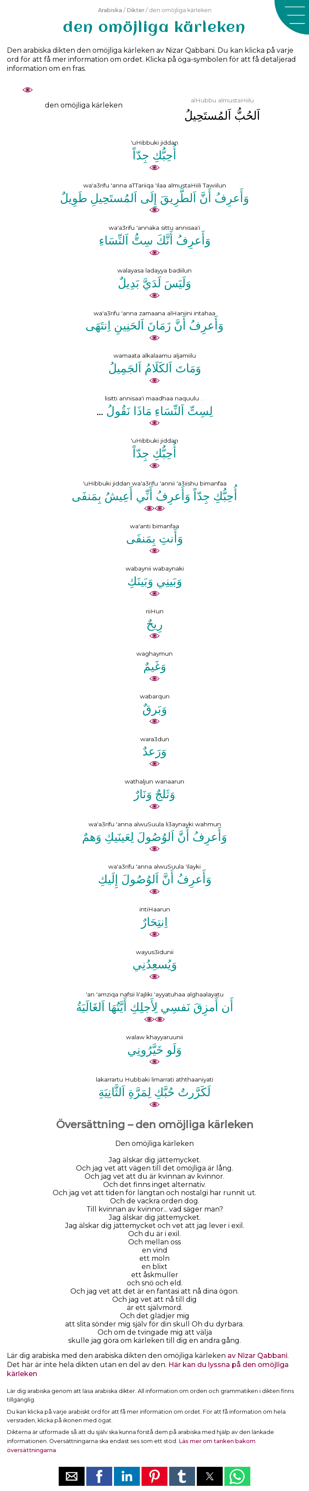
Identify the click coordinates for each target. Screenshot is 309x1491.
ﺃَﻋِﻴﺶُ (118, 496)
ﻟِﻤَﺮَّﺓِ (139, 1092)
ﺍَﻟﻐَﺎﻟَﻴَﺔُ (90, 1007)
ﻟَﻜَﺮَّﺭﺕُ (194, 1092)
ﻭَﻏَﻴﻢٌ (154, 666)
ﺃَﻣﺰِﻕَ (205, 1007)
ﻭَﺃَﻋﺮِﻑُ (231, 198)
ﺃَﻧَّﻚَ (164, 240)
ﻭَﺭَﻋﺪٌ (154, 751)
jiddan (169, 142)
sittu (167, 227)
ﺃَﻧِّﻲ (144, 496)
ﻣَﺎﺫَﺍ (142, 411)
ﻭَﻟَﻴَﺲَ (177, 283)
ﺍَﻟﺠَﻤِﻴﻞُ (125, 368)
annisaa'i (187, 227)
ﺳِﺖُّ (142, 240)
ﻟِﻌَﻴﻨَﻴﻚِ (119, 837)
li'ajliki (144, 994)
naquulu (187, 398)
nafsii (127, 994)
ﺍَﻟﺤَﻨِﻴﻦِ (129, 325)
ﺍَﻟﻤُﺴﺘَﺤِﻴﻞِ (113, 198)
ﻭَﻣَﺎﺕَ (188, 368)
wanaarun (169, 781)
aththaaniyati (194, 1079)
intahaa (204, 313)
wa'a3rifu (96, 185)
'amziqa (107, 994)
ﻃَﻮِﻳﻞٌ (73, 198)
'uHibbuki (145, 142)
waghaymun (154, 653)
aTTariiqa (141, 185)
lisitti (111, 398)
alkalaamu (156, 355)
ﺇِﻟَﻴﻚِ (108, 879)
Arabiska (110, 10)
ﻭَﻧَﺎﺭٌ (143, 794)
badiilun (180, 270)
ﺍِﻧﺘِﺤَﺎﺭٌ (154, 922)
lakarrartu (109, 1079)
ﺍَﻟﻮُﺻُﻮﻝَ (155, 837)
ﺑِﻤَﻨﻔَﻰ (86, 496)
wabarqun (155, 696)
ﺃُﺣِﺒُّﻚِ (164, 155)
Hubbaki (137, 1079)
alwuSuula (149, 824)
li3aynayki (179, 824)
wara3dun (154, 739)
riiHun (155, 611)
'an (90, 994)
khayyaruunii (164, 1037)
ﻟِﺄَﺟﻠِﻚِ (144, 1007)
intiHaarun (154, 909)
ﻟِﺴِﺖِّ (200, 411)
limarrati (162, 1079)
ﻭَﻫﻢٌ (91, 837)
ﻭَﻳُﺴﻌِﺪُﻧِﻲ (154, 964)
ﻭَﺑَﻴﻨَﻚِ (140, 581)
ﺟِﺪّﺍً (140, 155)
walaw (135, 1037)
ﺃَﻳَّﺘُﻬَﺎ (117, 1007)
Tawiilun (214, 185)
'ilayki (193, 866)
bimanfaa (213, 483)
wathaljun (139, 781)
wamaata (127, 355)
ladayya (156, 270)
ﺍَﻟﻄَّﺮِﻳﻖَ (178, 198)
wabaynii (138, 568)
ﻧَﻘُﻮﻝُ (118, 411)
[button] (291, 17)
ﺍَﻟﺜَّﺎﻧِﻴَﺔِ (111, 1092)
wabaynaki (168, 568)
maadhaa (159, 398)
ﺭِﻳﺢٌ (154, 624)
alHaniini (179, 313)
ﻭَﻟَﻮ (174, 1050)
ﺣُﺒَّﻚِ (164, 1092)
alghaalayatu (205, 994)
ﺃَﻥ (227, 1007)
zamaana (152, 313)
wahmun (208, 824)
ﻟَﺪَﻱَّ (151, 283)
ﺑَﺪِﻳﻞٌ (128, 283)
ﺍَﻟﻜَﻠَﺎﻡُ (158, 368)
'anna (119, 185)
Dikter (135, 10)
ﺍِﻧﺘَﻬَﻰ (98, 325)
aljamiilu (184, 355)
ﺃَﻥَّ (205, 198)
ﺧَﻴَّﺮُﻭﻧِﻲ (145, 1050)
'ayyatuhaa (169, 994)
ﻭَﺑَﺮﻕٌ (154, 709)
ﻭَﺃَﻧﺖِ (171, 538)
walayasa (130, 270)
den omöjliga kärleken (84, 105)
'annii (167, 483)
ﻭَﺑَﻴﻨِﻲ (169, 581)
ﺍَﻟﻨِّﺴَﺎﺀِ (114, 240)
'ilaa (160, 185)
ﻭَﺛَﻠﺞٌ (165, 794)
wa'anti (140, 526)
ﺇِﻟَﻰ (148, 198)
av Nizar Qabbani (257, 1355)
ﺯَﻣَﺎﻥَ (159, 325)
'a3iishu (187, 483)
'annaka (147, 227)
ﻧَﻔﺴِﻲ (175, 1007)
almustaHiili (184, 185)
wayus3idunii (154, 952)
